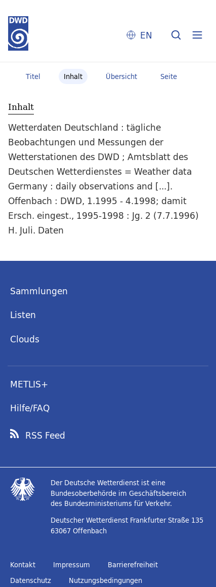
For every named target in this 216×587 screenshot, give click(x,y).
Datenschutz (30, 580)
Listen (23, 314)
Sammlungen (39, 291)
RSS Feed (45, 436)
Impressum (71, 564)
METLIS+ (29, 384)
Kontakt (22, 564)
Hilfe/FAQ (30, 408)
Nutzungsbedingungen (105, 580)
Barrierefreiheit (133, 564)
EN (146, 35)
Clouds (24, 339)
